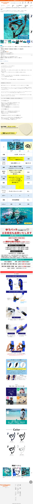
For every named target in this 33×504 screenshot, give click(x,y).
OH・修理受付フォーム (19, 6)
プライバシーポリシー (15, 499)
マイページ (15, 485)
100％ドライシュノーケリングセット (11, 10)
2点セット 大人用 (23, 10)
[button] (1, 473)
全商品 (1, 9)
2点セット (19, 10)
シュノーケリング (3, 10)
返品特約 (20, 488)
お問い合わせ (18, 492)
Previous (1, 26)
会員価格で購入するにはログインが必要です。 (6, 52)
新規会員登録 (26, 6)
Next (31, 26)
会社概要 (20, 485)
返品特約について (2, 59)
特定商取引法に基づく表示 (20, 493)
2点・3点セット (22, 11)
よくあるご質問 (18, 489)
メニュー (31, 3)
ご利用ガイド (18, 485)
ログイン (31, 6)
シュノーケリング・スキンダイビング (13, 11)
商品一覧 (13, 6)
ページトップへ (30, 482)
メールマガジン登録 (15, 493)
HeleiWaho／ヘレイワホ (4, 11)
